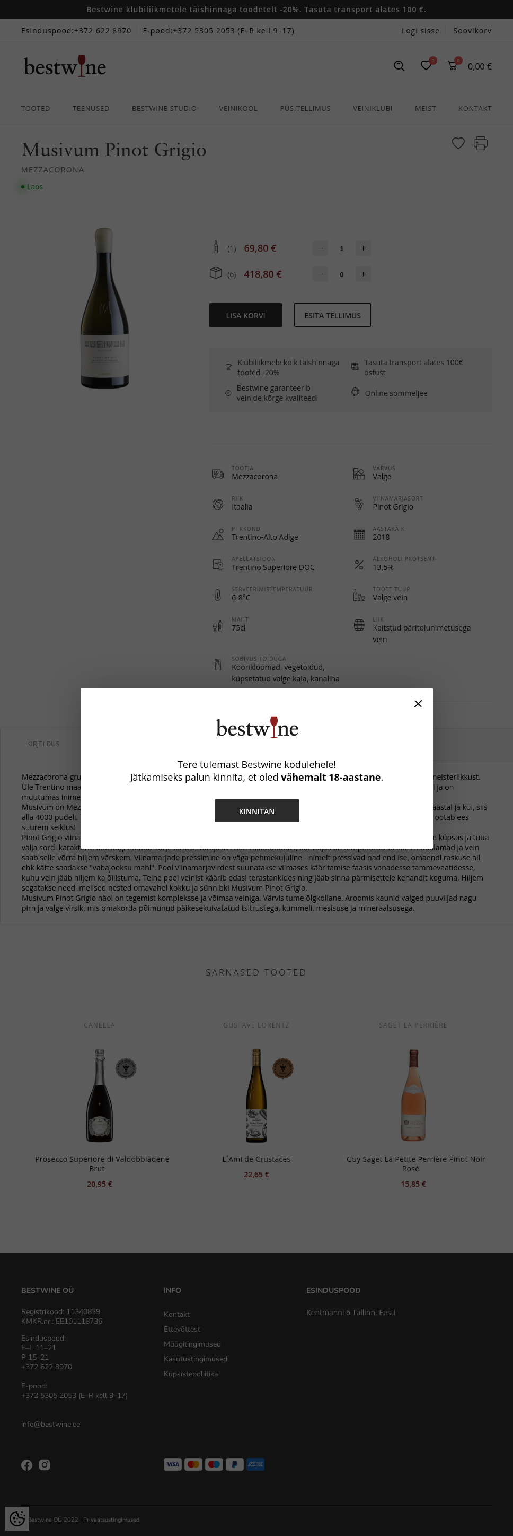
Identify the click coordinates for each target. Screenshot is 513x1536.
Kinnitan (256, 811)
